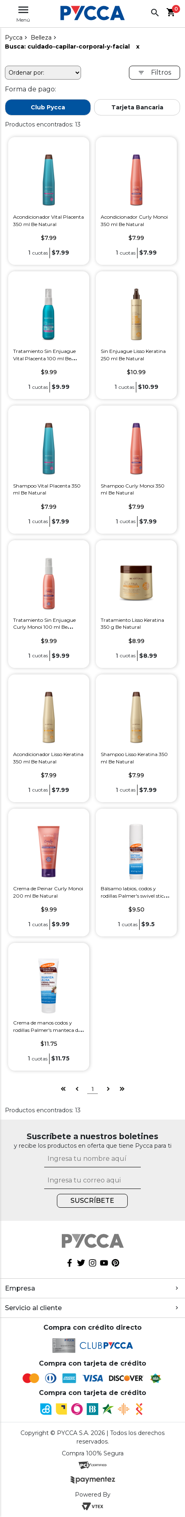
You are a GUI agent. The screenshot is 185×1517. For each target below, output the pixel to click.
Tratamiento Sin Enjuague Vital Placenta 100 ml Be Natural (44, 358)
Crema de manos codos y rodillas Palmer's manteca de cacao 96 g (47, 1030)
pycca (14, 37)
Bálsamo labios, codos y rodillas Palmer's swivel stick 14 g (134, 895)
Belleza (41, 37)
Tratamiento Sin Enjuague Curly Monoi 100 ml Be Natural (44, 627)
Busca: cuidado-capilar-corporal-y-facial (67, 46)
